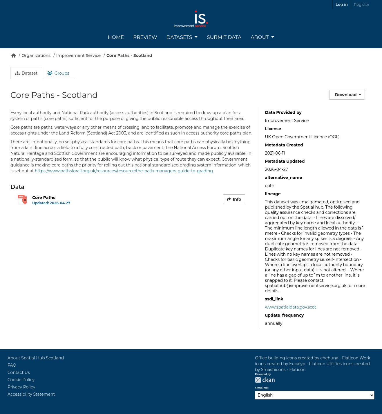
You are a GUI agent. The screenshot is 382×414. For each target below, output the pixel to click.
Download (346, 94)
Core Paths (43, 197)
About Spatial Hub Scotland (36, 358)
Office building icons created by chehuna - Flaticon (306, 358)
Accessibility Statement (31, 394)
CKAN (265, 380)
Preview (145, 37)
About (260, 37)
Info (234, 199)
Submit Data (224, 37)
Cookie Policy (21, 379)
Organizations (35, 55)
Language (261, 387)
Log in (342, 4)
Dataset (26, 73)
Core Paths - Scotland (129, 55)
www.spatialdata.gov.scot (290, 307)
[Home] (13, 55)
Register (361, 4)
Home (116, 37)
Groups (58, 73)
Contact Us (19, 372)
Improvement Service (78, 55)
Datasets (179, 37)
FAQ (12, 365)
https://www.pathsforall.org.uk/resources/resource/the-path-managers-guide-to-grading (124, 170)
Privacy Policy (21, 387)
